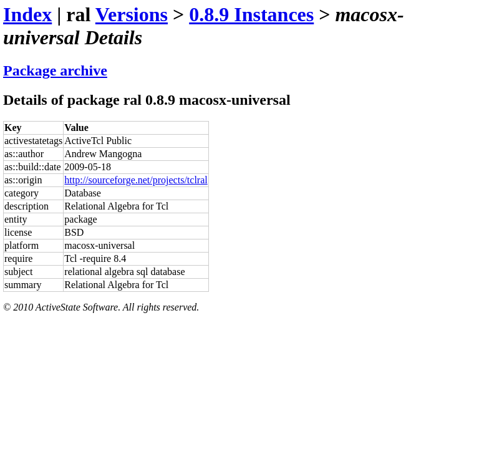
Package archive (55, 70)
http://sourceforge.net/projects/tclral (135, 180)
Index (27, 14)
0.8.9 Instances (251, 14)
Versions (131, 14)
